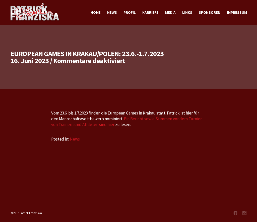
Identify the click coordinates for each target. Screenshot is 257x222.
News (75, 139)
